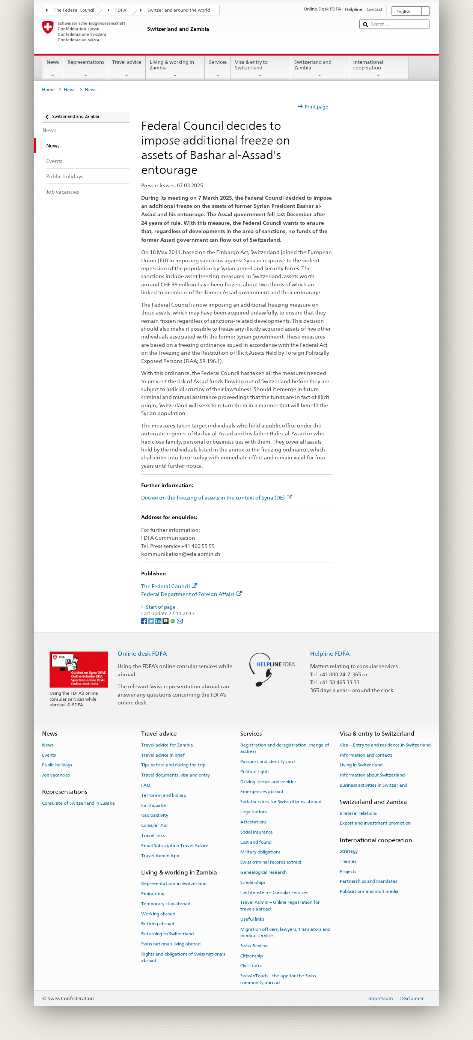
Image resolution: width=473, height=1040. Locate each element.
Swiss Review (254, 945)
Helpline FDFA (330, 653)
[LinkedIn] (159, 620)
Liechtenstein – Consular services (274, 892)
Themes (348, 861)
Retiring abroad (157, 923)
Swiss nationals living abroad (170, 944)
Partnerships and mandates (368, 881)
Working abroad (158, 913)
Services (217, 68)
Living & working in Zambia (175, 68)
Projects (348, 871)
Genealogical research (263, 872)
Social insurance (256, 832)
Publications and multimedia (369, 891)
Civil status (251, 965)
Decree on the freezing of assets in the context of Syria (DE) (216, 497)
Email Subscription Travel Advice (174, 845)
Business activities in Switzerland (373, 785)
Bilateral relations (358, 813)
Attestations (253, 822)
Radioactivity (154, 815)
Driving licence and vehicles (268, 781)
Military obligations (260, 852)
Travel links (153, 835)
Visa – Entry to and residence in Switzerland (385, 745)
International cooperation (378, 68)
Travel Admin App (160, 855)
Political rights (255, 771)
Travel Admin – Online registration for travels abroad (280, 905)
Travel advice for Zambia (167, 745)
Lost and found (255, 841)
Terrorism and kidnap (163, 795)
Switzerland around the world (179, 10)
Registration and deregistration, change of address (284, 748)
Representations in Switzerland (173, 883)
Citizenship (251, 955)
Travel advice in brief (163, 754)
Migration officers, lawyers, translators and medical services (285, 932)
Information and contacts (366, 754)
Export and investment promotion (375, 823)
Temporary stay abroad (165, 903)
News (53, 68)
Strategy (349, 851)
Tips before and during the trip (173, 765)
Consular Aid (154, 825)
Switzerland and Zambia (320, 68)
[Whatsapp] (173, 620)
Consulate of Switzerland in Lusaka (78, 803)
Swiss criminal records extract (270, 862)
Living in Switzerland (361, 765)
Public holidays (57, 765)
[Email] (180, 620)
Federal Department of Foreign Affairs (191, 594)
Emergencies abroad (261, 791)
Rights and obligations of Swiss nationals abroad (183, 957)
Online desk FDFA (142, 653)
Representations (85, 68)
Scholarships (252, 882)
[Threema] (166, 620)
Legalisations (253, 811)
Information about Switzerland (372, 775)
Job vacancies (56, 775)
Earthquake (153, 805)
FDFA (121, 10)
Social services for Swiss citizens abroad (280, 801)
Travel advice (126, 68)
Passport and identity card (267, 761)
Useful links (252, 919)
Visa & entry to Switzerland (260, 68)
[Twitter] (151, 620)
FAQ (145, 785)
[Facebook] (144, 620)
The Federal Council (74, 10)
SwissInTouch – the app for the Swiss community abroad (278, 979)
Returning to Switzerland (167, 933)
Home (48, 89)
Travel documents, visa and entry (175, 775)
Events (49, 754)
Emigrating (152, 893)
